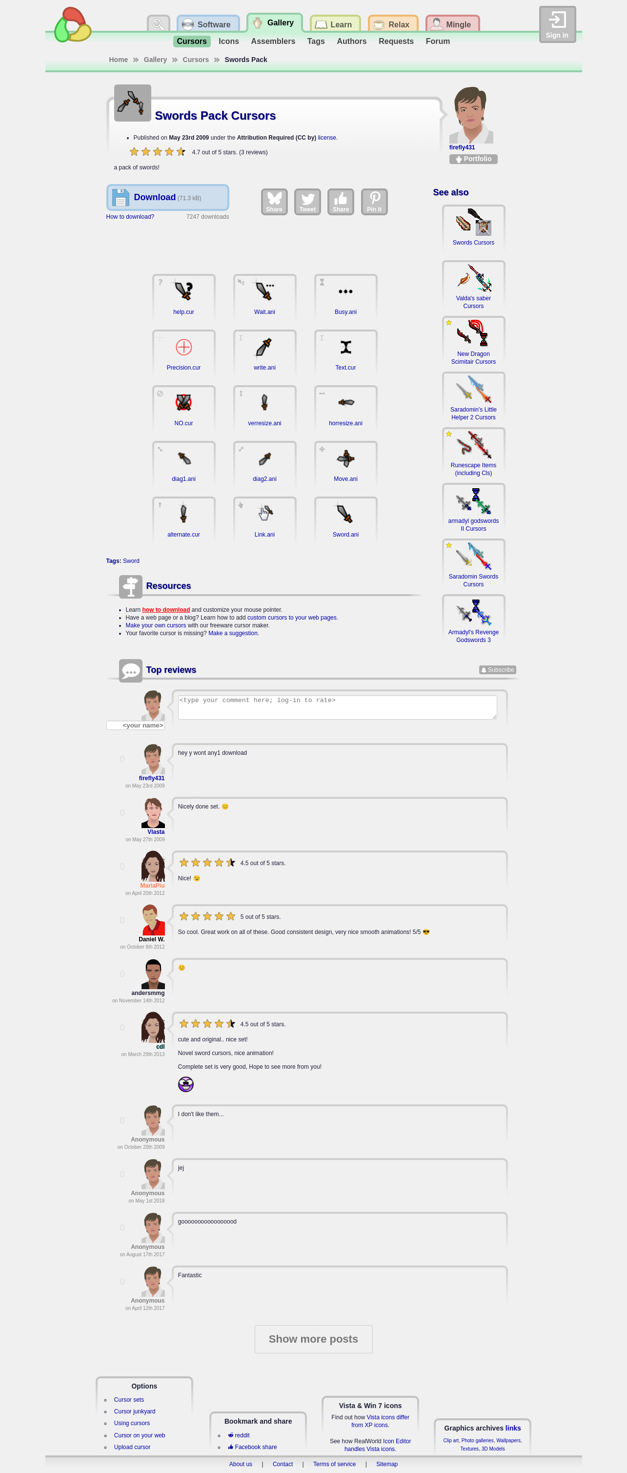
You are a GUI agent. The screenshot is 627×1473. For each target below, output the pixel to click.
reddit (238, 1435)
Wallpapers (508, 1440)
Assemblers (273, 41)
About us (240, 1464)
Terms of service (334, 1464)
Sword (131, 561)
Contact (283, 1464)
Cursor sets (129, 1399)
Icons (229, 41)
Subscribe (501, 669)
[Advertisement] (265, 242)
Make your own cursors (156, 625)
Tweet (308, 201)
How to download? (130, 216)
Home (118, 59)
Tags (316, 41)
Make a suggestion (233, 633)
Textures (470, 1449)
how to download (166, 609)
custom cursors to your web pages (292, 617)
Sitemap (387, 1464)
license (327, 137)
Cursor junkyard (135, 1411)
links (513, 1428)
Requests (396, 41)
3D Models (493, 1449)
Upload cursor (132, 1447)
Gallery (155, 59)
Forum (438, 41)
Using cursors (132, 1423)
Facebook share (252, 1447)
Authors (351, 41)
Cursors (192, 41)
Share (274, 201)
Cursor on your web (139, 1435)
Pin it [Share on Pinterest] (375, 201)
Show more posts (313, 1339)
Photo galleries (478, 1440)
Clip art (451, 1440)
